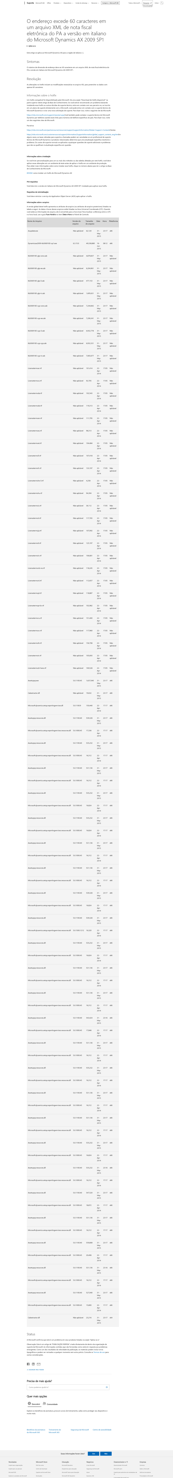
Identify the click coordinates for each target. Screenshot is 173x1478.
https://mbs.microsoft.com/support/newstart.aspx (46, 115)
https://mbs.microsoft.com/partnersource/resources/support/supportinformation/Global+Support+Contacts (68, 130)
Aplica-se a (32, 46)
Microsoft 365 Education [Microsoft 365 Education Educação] (68, 1476)
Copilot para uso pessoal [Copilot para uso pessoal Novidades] (15, 1469)
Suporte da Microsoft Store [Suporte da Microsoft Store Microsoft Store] (43, 1472)
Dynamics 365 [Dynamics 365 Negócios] (90, 1476)
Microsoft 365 (40, 3)
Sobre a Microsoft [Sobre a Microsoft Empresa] (144, 1469)
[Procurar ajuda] (147, 2)
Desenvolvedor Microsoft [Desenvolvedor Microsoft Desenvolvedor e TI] (120, 1465)
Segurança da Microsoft (80, 1429)
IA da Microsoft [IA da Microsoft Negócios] (90, 1465)
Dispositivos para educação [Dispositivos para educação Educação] (69, 1469)
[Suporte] (30, 3)
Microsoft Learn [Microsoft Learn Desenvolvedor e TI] (118, 1469)
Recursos (94, 3)
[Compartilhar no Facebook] (28, 1363)
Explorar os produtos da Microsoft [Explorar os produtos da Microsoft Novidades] (18, 1476)
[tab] (34, 1404)
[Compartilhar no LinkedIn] (32, 1363)
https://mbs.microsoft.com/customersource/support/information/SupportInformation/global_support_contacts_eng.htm (72, 134)
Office (49, 3)
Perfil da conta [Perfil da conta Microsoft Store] (40, 1465)
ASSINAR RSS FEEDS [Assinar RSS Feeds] (36, 1370)
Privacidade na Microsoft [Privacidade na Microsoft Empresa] (146, 1476)
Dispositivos (67, 3)
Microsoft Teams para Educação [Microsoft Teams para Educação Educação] (70, 1472)
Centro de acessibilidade (102, 1429)
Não (105, 1454)
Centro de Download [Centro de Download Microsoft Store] (41, 1469)
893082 (30, 173)
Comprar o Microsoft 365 (110, 3)
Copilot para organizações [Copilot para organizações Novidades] (16, 1465)
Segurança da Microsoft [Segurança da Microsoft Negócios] (92, 1469)
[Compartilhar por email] (37, 1363)
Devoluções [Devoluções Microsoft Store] (39, 1476)
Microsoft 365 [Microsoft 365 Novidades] (12, 1472)
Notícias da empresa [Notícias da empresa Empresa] (145, 1472)
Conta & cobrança (81, 3)
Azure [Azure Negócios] (88, 1472)
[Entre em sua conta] (158, 3)
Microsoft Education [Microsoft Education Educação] (67, 1465)
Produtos (56, 3)
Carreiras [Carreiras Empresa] (142, 1465)
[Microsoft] (16, 3)
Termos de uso (99, 1352)
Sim (93, 1454)
